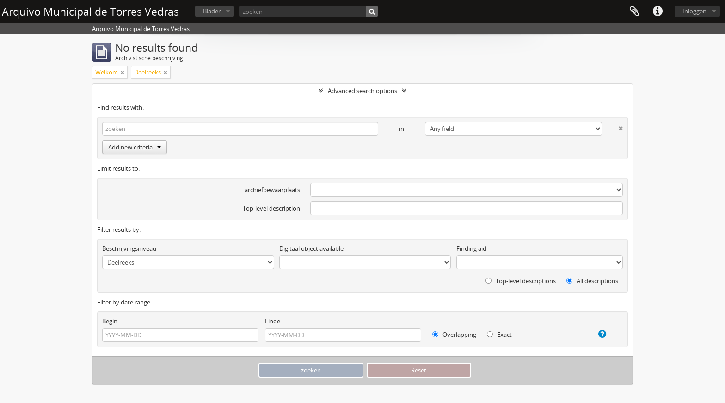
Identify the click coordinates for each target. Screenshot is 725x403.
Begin (109, 321)
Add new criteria (134, 147)
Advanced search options (362, 91)
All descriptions (592, 281)
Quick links (657, 11)
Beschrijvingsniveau (129, 248)
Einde (272, 321)
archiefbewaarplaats (272, 190)
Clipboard (634, 11)
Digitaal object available (311, 248)
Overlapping (454, 334)
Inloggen (694, 11)
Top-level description (271, 208)
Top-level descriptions (520, 281)
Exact (499, 334)
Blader (212, 11)
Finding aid (471, 248)
